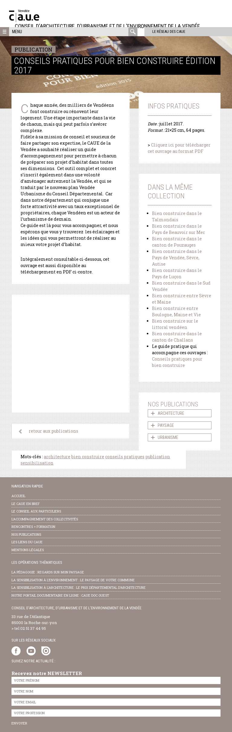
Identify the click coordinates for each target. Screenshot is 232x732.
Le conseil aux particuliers (36, 511)
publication (157, 456)
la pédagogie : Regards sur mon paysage (47, 572)
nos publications (26, 534)
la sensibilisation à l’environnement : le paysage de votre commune (73, 580)
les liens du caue (27, 542)
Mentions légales (27, 549)
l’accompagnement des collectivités (44, 519)
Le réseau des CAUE (163, 31)
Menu (17, 31)
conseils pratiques (124, 456)
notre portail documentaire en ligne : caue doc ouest (60, 595)
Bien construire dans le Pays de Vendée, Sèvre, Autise (177, 257)
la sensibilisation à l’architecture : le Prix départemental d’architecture (78, 587)
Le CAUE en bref (25, 503)
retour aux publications (53, 431)
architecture (57, 456)
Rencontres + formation (33, 526)
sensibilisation (37, 463)
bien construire (87, 456)
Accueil (18, 496)
